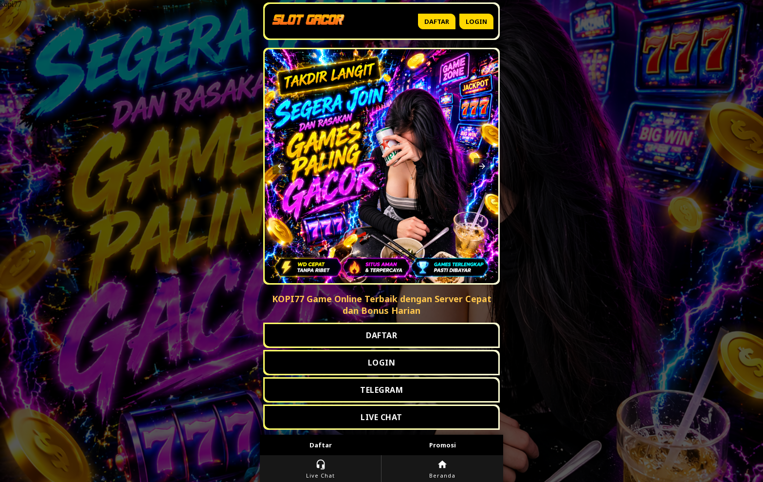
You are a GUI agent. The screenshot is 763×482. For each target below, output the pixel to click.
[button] (280, 166)
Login (476, 21)
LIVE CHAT (381, 417)
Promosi (442, 445)
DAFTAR (381, 335)
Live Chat (320, 469)
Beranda (442, 469)
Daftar (436, 21)
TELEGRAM (381, 390)
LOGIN (382, 362)
